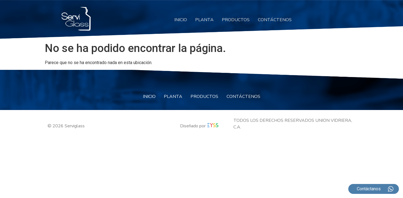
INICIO (180, 20)
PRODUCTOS (236, 20)
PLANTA (204, 20)
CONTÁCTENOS (275, 20)
